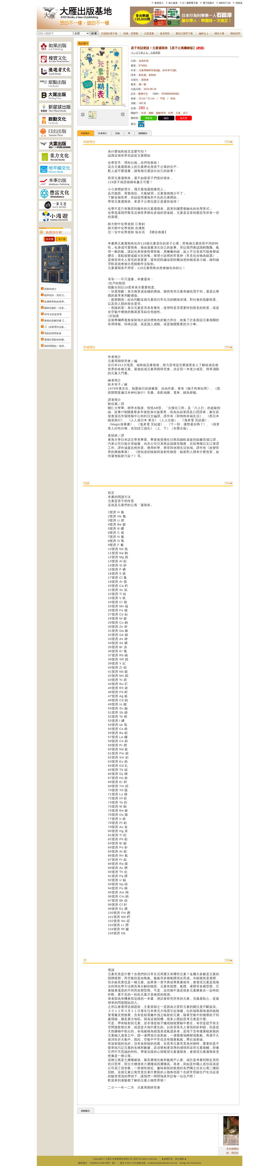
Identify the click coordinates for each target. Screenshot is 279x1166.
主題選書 (149, 33)
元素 (178, 113)
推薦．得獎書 (130, 33)
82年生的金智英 (53, 314)
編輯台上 (204, 33)
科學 (170, 113)
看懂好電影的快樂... (55, 339)
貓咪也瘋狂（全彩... (55, 308)
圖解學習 (161, 113)
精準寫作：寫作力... (55, 295)
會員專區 (165, 33)
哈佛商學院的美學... (55, 301)
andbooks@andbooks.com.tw (162, 1163)
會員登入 (159, 3)
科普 (143, 113)
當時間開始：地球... (55, 346)
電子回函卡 (208, 3)
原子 (185, 113)
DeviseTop (196, 1163)
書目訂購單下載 (184, 33)
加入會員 (172, 3)
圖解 (151, 113)
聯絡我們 (235, 33)
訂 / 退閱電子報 (190, 3)
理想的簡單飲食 (52, 333)
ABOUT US (224, 3)
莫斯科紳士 (50, 289)
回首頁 (239, 3)
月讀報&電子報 (109, 33)
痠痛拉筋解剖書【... (55, 320)
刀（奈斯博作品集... (55, 327)
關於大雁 (219, 33)
